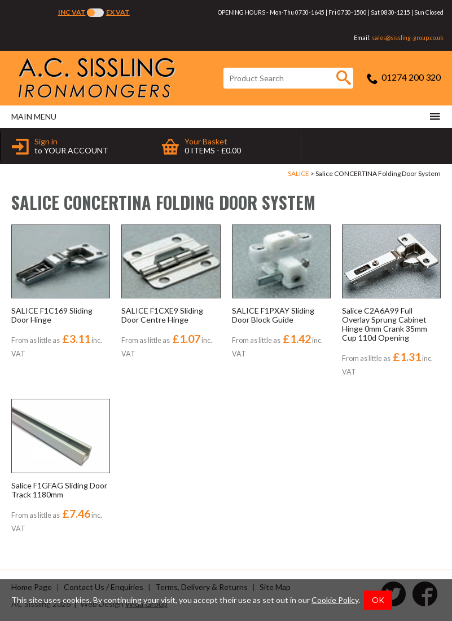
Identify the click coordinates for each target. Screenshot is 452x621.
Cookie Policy (334, 600)
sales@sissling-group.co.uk (408, 37)
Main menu (226, 116)
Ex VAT (118, 12)
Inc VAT (72, 12)
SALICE (298, 173)
